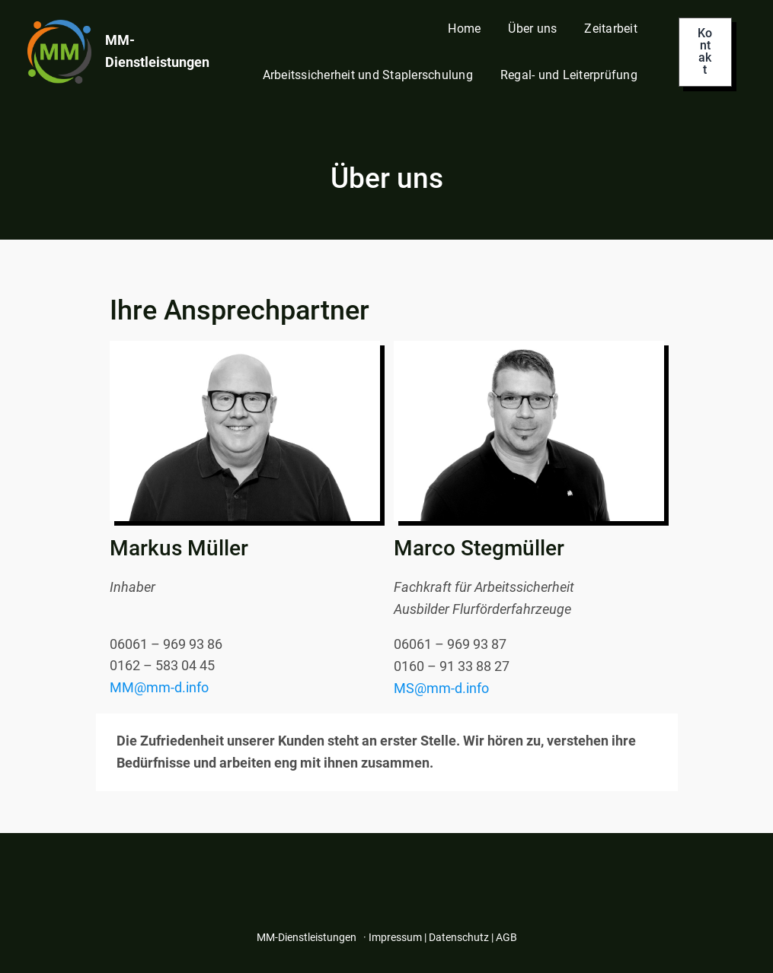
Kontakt (705, 51)
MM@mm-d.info (159, 687)
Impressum (395, 937)
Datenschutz (459, 937)
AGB (506, 937)
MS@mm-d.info (441, 688)
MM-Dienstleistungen (306, 937)
